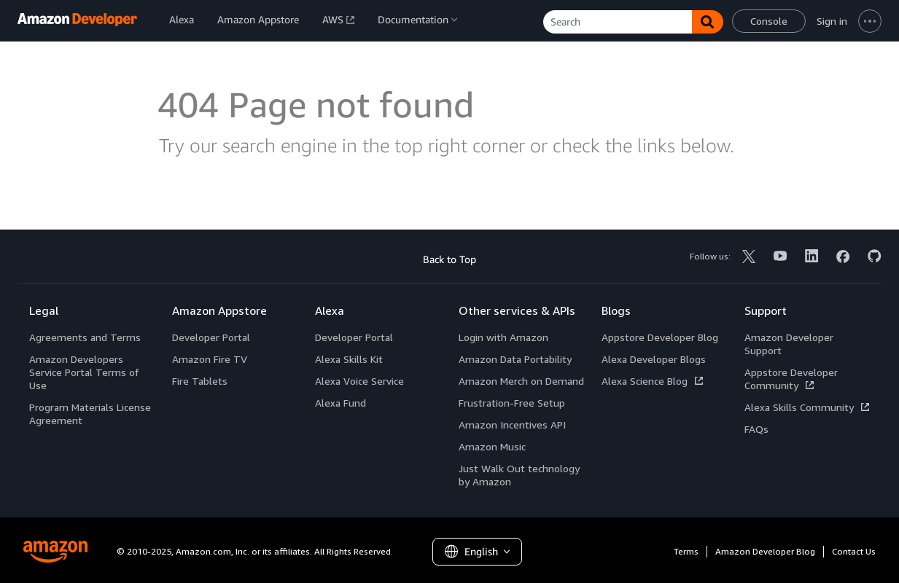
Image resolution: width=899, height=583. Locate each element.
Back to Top (449, 259)
